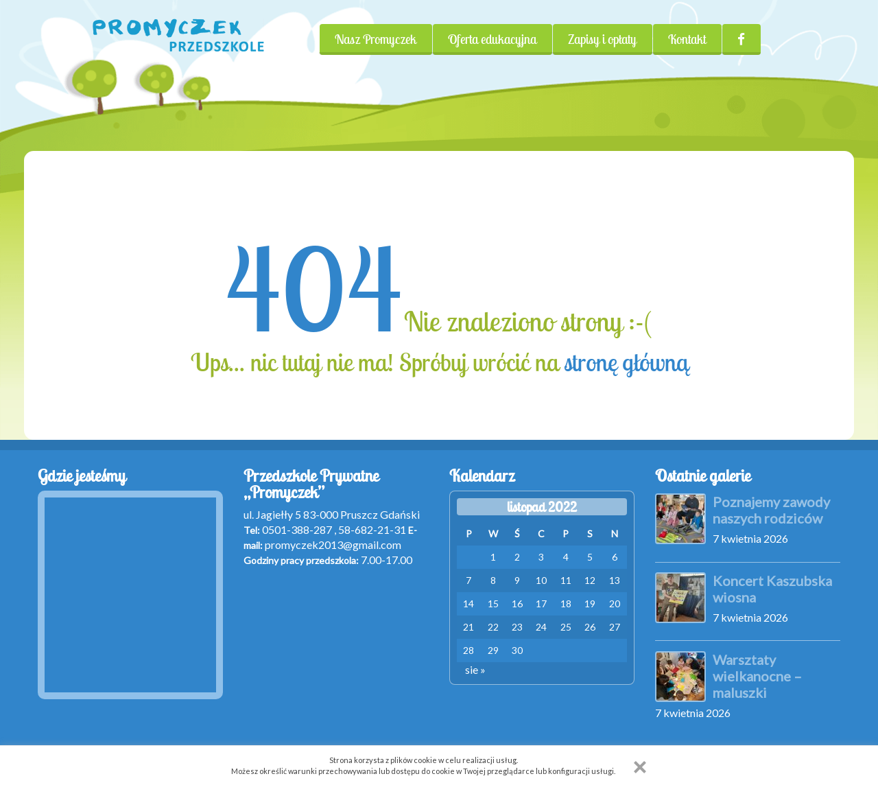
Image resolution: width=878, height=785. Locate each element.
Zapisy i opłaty (602, 39)
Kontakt (687, 39)
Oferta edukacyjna (492, 39)
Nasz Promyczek (375, 39)
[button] (640, 767)
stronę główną (626, 362)
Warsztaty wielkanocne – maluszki (757, 676)
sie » (475, 669)
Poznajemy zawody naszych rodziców (771, 509)
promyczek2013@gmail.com (333, 544)
